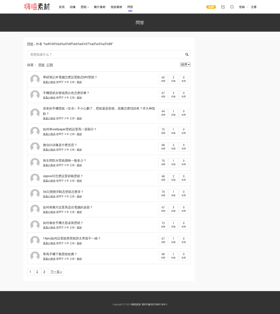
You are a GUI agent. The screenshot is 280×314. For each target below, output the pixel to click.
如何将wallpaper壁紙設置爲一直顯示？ (70, 129)
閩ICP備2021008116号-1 (154, 304)
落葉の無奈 (49, 82)
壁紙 (84, 7)
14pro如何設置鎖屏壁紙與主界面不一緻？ (72, 238)
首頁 (62, 7)
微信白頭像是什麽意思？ (60, 145)
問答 (130, 7)
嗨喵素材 (37, 7)
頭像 (73, 7)
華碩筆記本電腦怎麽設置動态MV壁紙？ (70, 77)
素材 (79, 82)
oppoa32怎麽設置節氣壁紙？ (63, 176)
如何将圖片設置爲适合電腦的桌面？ (68, 207)
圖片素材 (100, 7)
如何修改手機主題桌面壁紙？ (63, 223)
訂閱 (50, 65)
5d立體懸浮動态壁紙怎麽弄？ (63, 192)
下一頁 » (56, 272)
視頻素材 (116, 7)
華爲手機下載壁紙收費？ (60, 254)
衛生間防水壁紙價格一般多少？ (65, 160)
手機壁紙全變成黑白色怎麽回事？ (66, 93)
